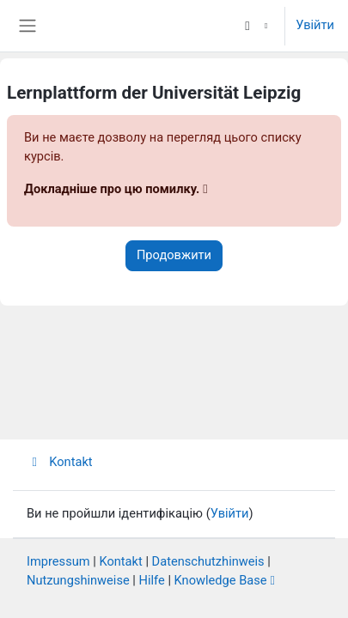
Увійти (315, 25)
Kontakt (60, 462)
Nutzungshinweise (78, 580)
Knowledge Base (220, 580)
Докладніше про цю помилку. (111, 189)
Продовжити (174, 255)
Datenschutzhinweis (208, 561)
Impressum (58, 561)
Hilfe (152, 580)
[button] (255, 26)
